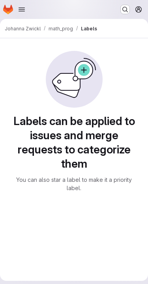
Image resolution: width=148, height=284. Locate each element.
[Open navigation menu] (21, 9)
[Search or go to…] (125, 9)
